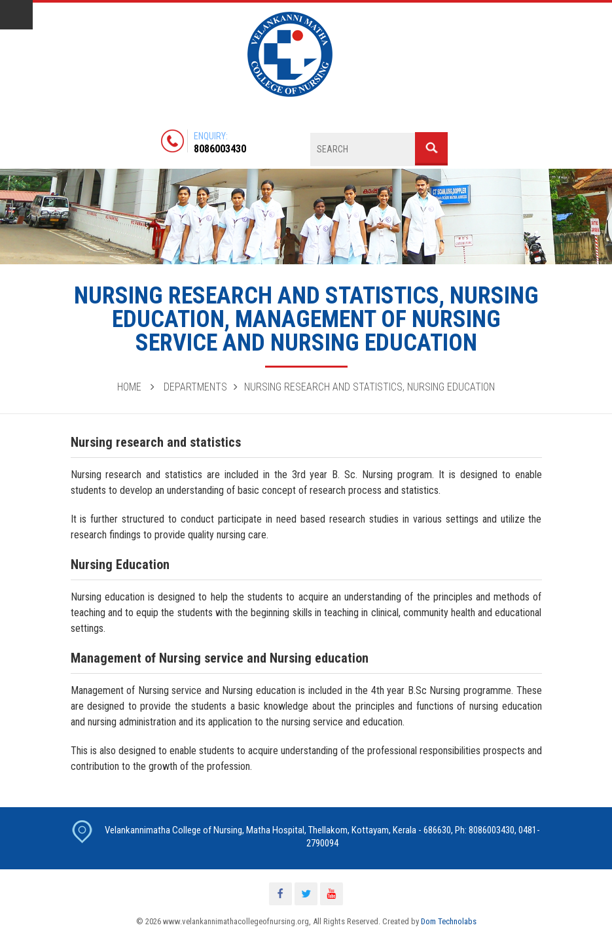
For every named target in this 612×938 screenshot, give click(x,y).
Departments (195, 387)
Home (129, 387)
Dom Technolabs (449, 921)
